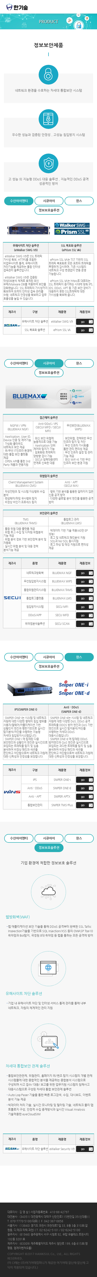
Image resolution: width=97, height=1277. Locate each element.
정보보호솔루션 (49, 210)
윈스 (79, 201)
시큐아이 (49, 201)
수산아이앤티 (19, 201)
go (82, 321)
